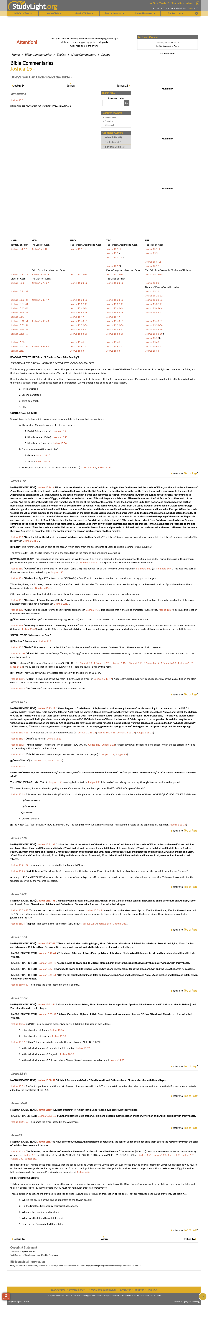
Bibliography (110, 125)
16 (122, 85)
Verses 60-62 (18, 1103)
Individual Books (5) (114, 146)
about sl (139, 1289)
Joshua (105, 54)
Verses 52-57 (18, 998)
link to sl (152, 1289)
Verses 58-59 (18, 1073)
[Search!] (126, 103)
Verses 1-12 (17, 481)
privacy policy (77, 1289)
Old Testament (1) (113, 142)
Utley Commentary (83, 54)
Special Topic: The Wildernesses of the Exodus (128, 562)
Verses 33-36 (18, 894)
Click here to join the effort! (84, 45)
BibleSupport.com (32, 1255)
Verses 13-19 (18, 702)
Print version (110, 117)
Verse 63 (15, 1135)
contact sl (125, 1289)
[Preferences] (197, 13)
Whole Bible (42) (113, 137)
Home (16, 54)
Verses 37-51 (18, 937)
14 (19, 85)
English (61, 54)
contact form (155, 1295)
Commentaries (38, 54)
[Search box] (112, 103)
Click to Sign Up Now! (182, 3)
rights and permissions (103, 1289)
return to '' (185, 473)
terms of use (58, 1289)
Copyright (109, 121)
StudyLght (29, 6)
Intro (18, 94)
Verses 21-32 (18, 838)
